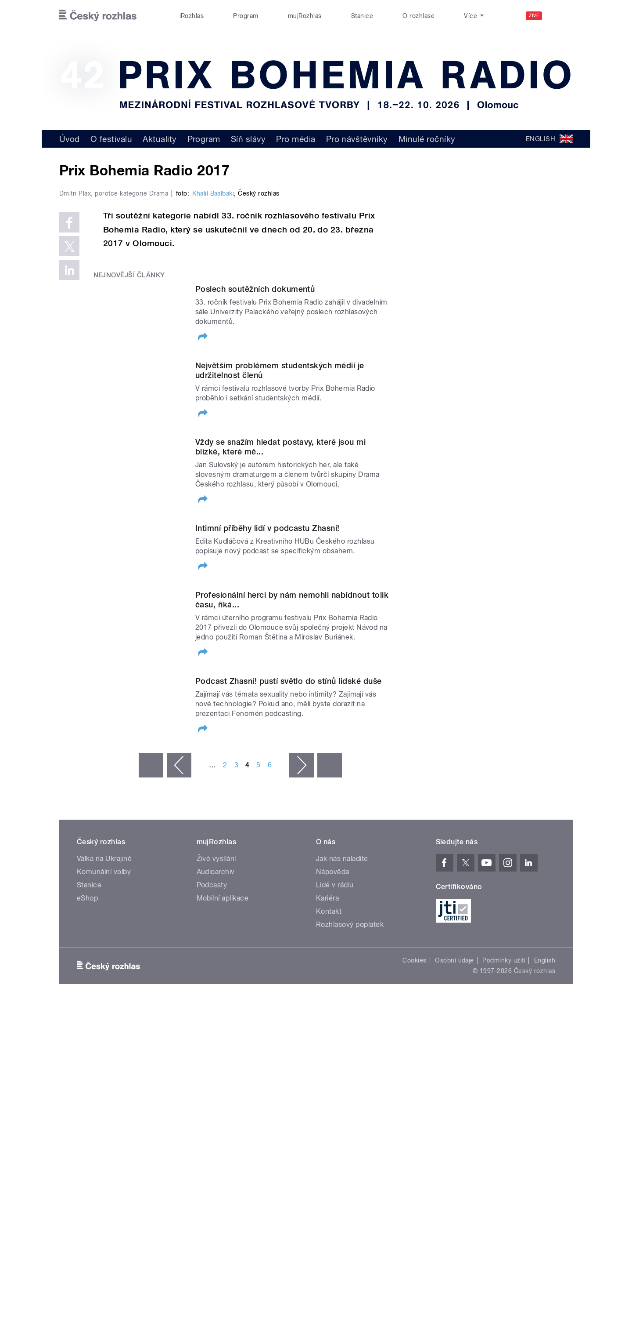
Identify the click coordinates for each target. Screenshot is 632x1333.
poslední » (329, 974)
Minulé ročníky (427, 139)
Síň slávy (248, 139)
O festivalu (111, 139)
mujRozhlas (305, 15)
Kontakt (328, 1120)
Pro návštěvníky (357, 139)
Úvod (69, 139)
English (544, 1169)
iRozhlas (192, 15)
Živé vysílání (216, 1068)
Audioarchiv (216, 1081)
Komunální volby (104, 1081)
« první (151, 974)
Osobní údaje (454, 1169)
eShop (87, 1107)
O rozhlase (418, 15)
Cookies (414, 1169)
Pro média (295, 139)
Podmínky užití (503, 1169)
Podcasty (212, 1094)
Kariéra (327, 1107)
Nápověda (332, 1081)
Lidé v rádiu (335, 1094)
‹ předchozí (179, 974)
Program (245, 15)
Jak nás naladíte (342, 1068)
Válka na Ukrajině (104, 1068)
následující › (301, 974)
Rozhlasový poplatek (350, 1134)
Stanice (362, 15)
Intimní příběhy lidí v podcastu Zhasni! (267, 721)
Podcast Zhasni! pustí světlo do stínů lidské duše (288, 887)
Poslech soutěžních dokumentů (255, 475)
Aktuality (159, 139)
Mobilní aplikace (223, 1107)
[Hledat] (561, 16)
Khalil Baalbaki (213, 380)
